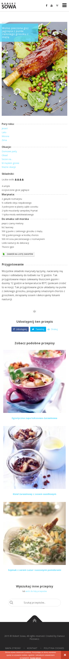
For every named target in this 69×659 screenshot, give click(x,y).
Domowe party (9, 151)
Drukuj (53, 329)
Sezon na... (7, 159)
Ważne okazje (9, 166)
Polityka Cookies (54, 648)
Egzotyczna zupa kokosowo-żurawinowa (34, 418)
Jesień (5, 128)
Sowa (11, 6)
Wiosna (5, 136)
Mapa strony (13, 648)
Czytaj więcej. (35, 658)
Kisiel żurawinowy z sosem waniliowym (34, 494)
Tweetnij (38, 329)
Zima (4, 140)
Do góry (34, 622)
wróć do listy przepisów (36, 591)
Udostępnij (20, 329)
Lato (4, 132)
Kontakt (32, 648)
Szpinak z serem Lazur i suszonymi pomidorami (34, 570)
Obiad (5, 155)
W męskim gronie (10, 163)
